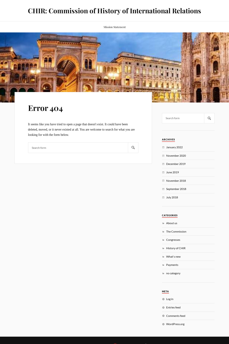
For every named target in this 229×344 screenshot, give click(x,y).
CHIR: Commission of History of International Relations (114, 10)
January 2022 (174, 147)
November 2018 (176, 180)
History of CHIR (175, 248)
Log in (169, 299)
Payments (172, 264)
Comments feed (175, 315)
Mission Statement (115, 27)
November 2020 (176, 155)
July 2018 (172, 197)
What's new (173, 256)
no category (173, 273)
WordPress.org (175, 324)
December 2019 (175, 163)
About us (171, 223)
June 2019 (172, 172)
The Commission (176, 231)
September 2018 (176, 188)
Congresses (173, 239)
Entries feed (173, 307)
